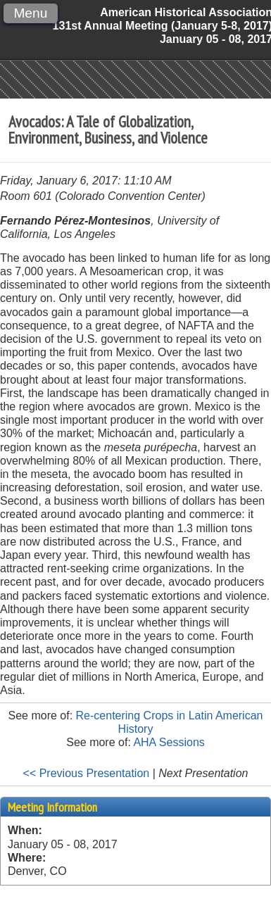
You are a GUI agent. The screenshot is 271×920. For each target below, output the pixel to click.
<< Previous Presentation (86, 773)
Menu (30, 13)
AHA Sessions (168, 742)
